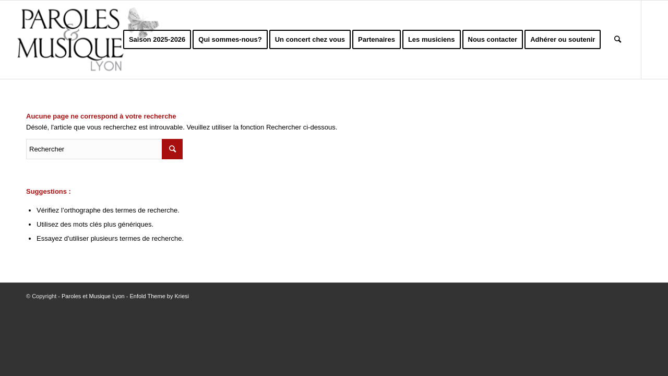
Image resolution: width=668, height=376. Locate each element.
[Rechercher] (617, 40)
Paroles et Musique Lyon (93, 296)
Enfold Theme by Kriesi (159, 296)
